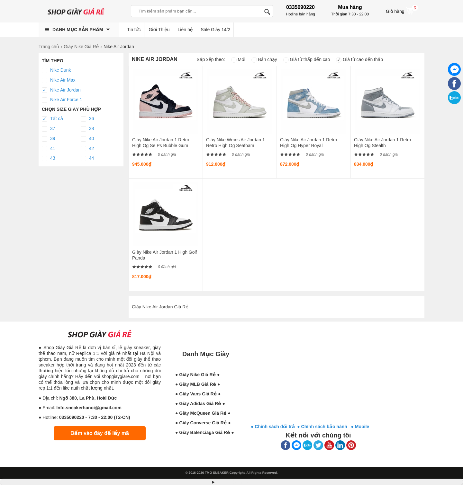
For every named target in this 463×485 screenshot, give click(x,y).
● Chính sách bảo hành (324, 426)
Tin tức (134, 29)
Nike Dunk (56, 70)
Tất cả (52, 119)
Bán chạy (264, 59)
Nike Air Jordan (61, 90)
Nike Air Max (58, 80)
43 (48, 158)
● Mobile (360, 426)
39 (48, 139)
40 (87, 139)
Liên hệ (185, 29)
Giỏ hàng (402, 10)
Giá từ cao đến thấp (359, 59)
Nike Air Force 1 (62, 100)
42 (87, 149)
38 (87, 129)
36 (87, 119)
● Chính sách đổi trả (273, 426)
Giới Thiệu (159, 29)
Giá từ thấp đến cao (306, 59)
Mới (238, 59)
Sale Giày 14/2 (215, 29)
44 (87, 158)
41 (48, 149)
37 (48, 129)
